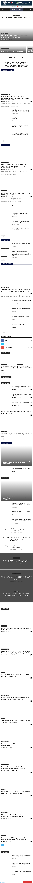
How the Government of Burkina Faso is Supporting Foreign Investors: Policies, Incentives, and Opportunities (13, 166)
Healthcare (3, 835)
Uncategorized (4, 33)
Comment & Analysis (5, 48)
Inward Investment (5, 162)
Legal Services (4, 256)
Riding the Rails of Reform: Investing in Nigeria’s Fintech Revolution (16, 17)
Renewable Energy (5, 812)
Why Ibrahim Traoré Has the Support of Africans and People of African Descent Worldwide (20, 326)
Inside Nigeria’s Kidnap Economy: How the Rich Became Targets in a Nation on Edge (16, 698)
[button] (2, 9)
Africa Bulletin (4, 101)
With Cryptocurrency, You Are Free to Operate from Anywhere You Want (15, 675)
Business (30, 48)
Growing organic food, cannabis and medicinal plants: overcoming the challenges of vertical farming (21, 873)
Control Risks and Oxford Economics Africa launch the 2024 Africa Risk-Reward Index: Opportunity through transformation (21, 221)
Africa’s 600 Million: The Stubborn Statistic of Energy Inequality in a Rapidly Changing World (15, 290)
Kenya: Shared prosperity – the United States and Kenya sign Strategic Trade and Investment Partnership (22, 470)
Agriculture (4, 789)
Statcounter (2, 882)
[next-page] (4, 141)
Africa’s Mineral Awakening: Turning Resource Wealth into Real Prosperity (15, 721)
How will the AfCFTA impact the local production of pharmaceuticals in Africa (13, 838)
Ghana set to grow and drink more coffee (20, 228)
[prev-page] (2, 141)
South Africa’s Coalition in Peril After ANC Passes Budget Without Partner (24, 367)
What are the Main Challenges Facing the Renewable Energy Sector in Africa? (14, 815)
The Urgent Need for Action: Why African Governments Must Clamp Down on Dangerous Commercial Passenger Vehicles (21, 504)
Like (31, 340)
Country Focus (4, 190)
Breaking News (4, 364)
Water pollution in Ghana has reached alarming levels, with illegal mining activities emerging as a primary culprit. (21, 521)
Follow (30, 343)
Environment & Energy (5, 94)
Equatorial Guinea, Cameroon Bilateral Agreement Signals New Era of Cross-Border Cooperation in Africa (15, 98)
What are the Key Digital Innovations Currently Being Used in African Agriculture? (15, 792)
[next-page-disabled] (4, 260)
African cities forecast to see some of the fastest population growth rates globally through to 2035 (20, 213)
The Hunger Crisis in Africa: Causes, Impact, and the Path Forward (16, 497)
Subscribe (30, 347)
